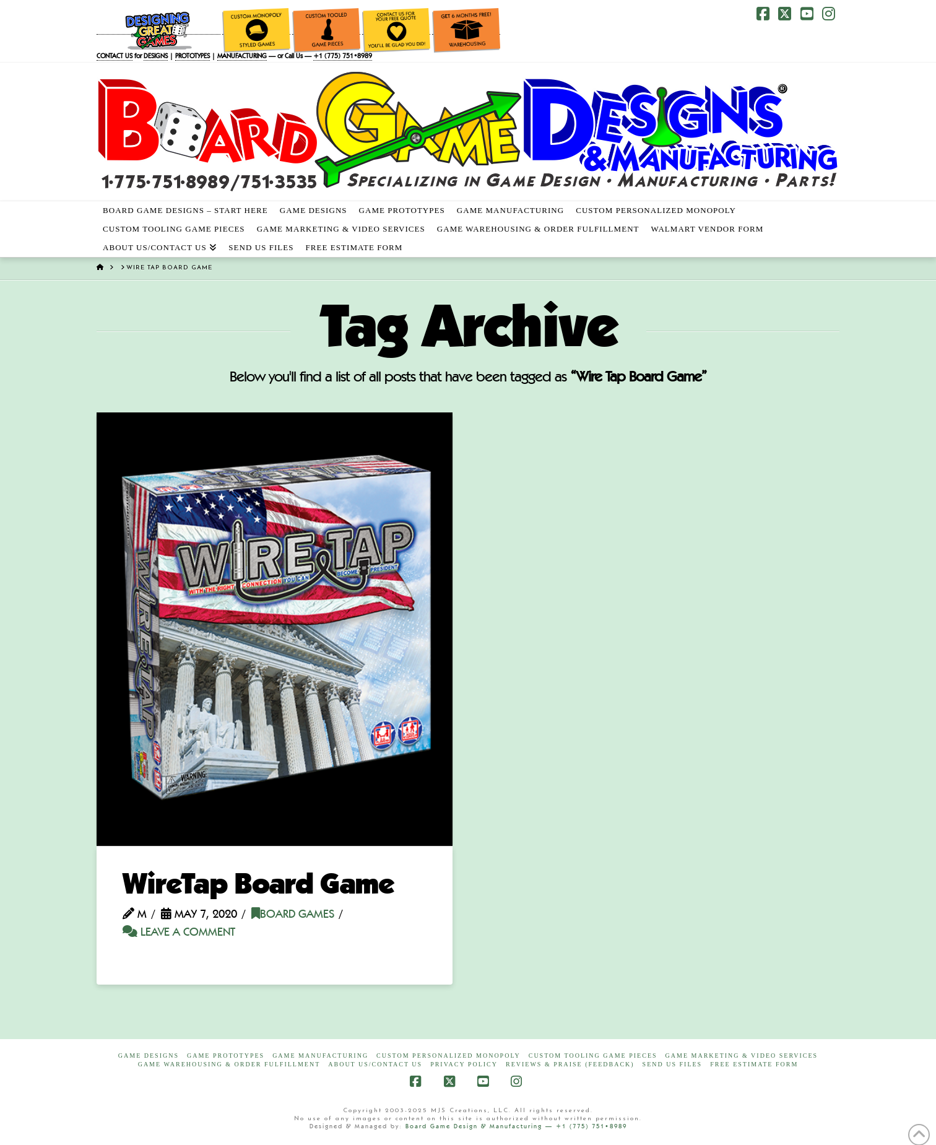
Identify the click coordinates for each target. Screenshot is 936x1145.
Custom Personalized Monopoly (448, 1055)
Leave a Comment (179, 933)
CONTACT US (114, 56)
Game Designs (148, 1055)
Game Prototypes (225, 1055)
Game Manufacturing (320, 1055)
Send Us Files (673, 1064)
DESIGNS (156, 56)
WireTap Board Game (258, 886)
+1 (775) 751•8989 (342, 56)
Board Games (292, 915)
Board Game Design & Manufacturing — (480, 1126)
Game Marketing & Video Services (741, 1055)
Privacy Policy (464, 1064)
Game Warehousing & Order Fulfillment (229, 1064)
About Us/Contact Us (375, 1064)
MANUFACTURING (242, 56)
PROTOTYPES (192, 56)
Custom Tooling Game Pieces (593, 1055)
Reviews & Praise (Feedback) (570, 1064)
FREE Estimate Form (754, 1064)
